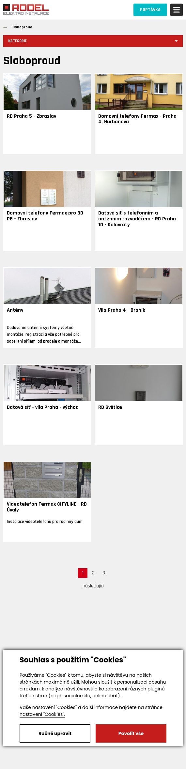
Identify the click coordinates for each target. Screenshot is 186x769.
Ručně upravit (55, 733)
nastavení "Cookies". (42, 714)
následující (93, 586)
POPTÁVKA (150, 10)
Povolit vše (131, 733)
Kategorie (17, 40)
